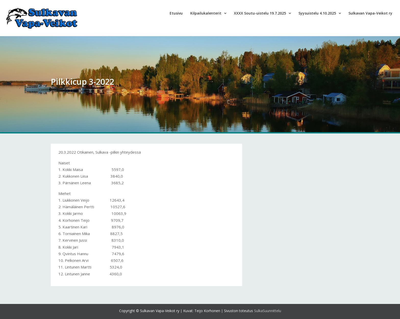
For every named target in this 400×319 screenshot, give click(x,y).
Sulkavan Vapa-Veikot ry (370, 13)
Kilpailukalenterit (205, 13)
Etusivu (176, 13)
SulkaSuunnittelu (267, 310)
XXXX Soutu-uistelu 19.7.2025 (260, 13)
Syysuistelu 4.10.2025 (317, 13)
